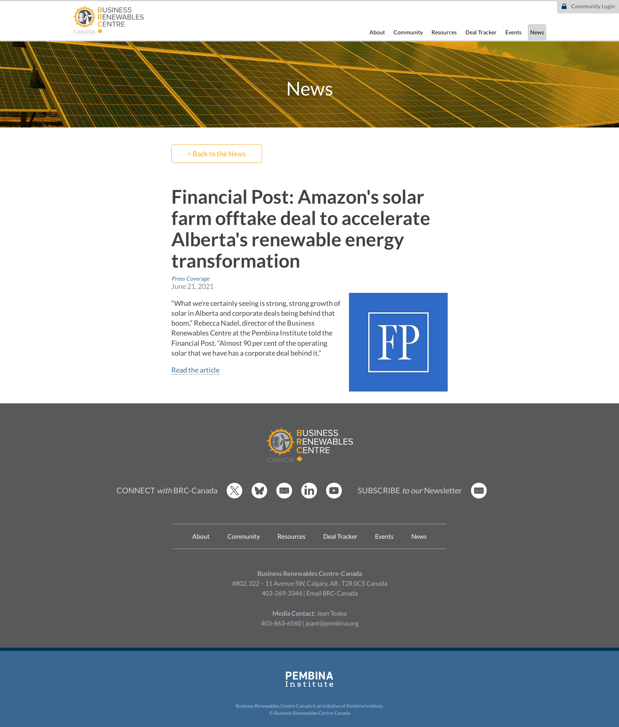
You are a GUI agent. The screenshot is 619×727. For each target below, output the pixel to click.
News (537, 32)
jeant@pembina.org (332, 623)
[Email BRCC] (284, 496)
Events (513, 32)
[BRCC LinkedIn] (309, 496)
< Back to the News (217, 153)
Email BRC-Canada (332, 593)
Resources (444, 32)
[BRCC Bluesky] (259, 496)
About (377, 32)
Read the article (195, 369)
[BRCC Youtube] (334, 496)
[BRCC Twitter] (234, 496)
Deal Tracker (481, 32)
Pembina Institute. (365, 706)
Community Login (593, 6)
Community (408, 32)
